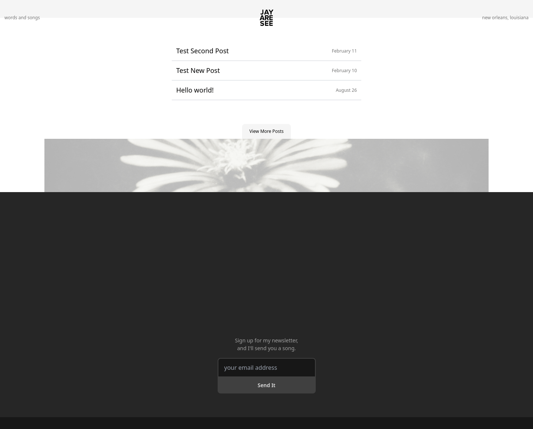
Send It (266, 385)
